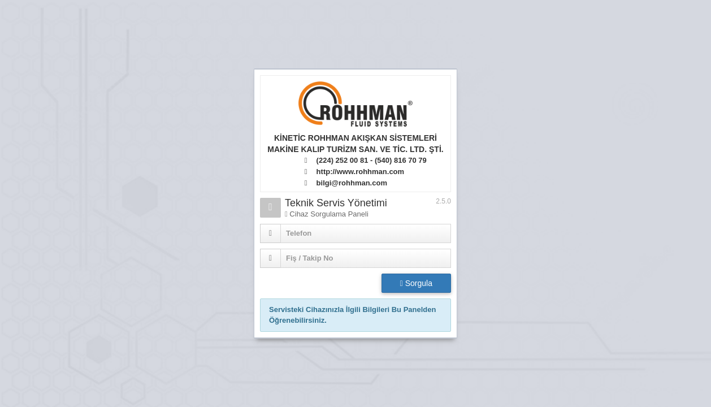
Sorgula (416, 283)
